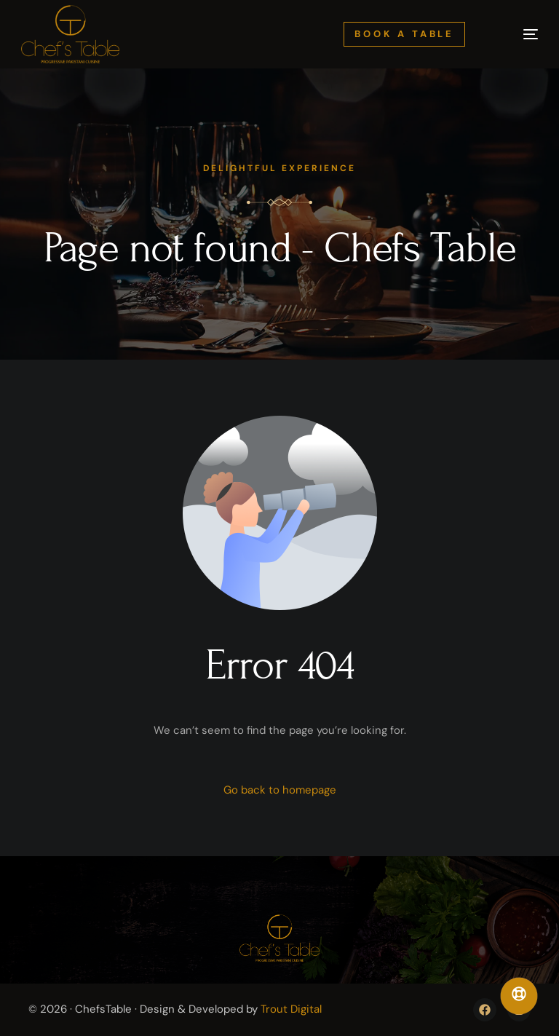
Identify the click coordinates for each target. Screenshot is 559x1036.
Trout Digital (291, 1009)
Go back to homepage (279, 790)
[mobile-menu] (516, 34)
